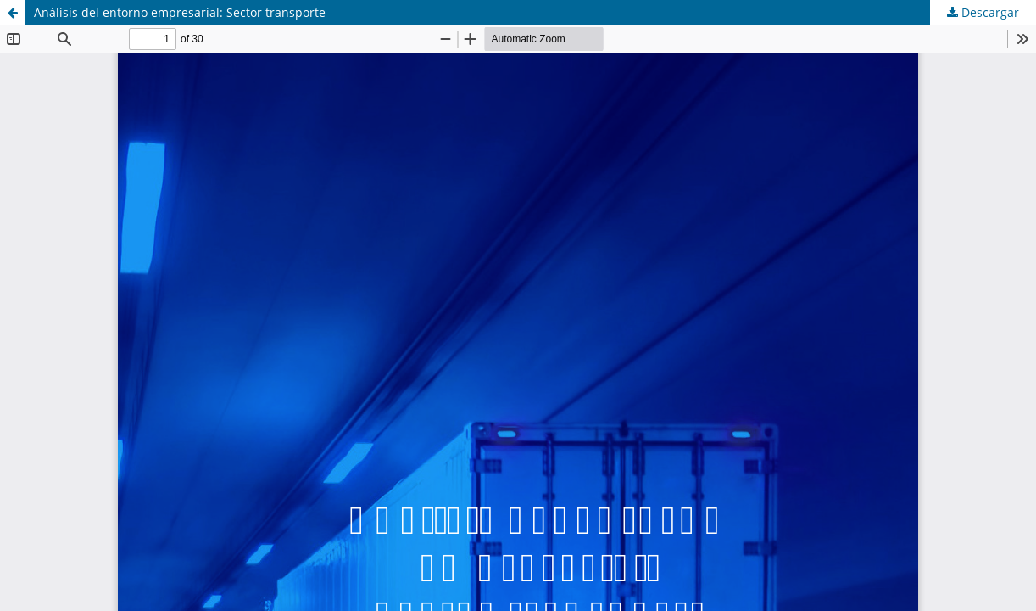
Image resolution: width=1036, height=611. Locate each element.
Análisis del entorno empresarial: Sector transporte (180, 12)
